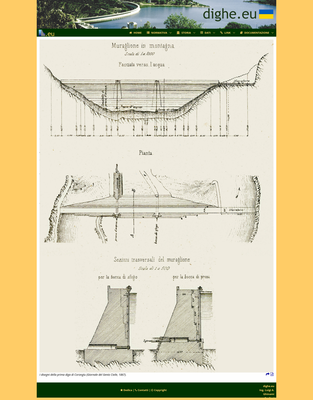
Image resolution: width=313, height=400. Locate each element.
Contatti (141, 390)
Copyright (159, 390)
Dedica (126, 390)
